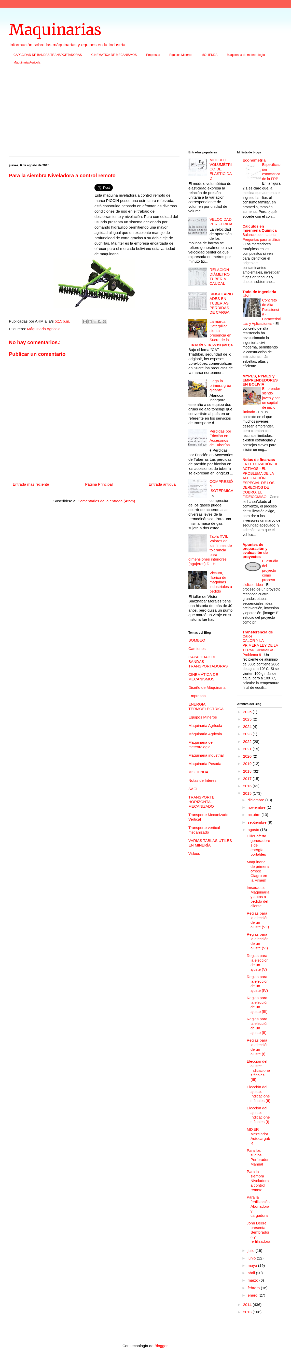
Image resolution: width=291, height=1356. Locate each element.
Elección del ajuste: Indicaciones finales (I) (258, 1115)
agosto (254, 829)
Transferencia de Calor (258, 634)
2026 (248, 712)
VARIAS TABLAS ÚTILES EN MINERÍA (210, 842)
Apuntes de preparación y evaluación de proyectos (255, 550)
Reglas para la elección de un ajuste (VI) (258, 941)
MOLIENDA (210, 55)
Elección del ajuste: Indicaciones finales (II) (258, 1094)
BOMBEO (196, 640)
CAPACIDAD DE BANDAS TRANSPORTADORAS (47, 55)
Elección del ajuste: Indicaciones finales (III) (258, 1070)
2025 (248, 719)
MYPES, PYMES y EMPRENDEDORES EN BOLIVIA (260, 380)
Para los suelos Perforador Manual (258, 1157)
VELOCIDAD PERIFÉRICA (221, 221)
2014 (248, 1304)
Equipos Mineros (180, 55)
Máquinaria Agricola (26, 62)
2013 (248, 1312)
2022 (248, 741)
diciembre (256, 800)
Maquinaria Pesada (204, 763)
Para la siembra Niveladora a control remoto (258, 1180)
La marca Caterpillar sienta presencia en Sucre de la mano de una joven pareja (210, 332)
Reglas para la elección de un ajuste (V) (258, 962)
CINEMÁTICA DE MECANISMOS (114, 55)
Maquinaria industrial (206, 755)
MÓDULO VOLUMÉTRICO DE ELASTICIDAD (221, 169)
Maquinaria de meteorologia (246, 55)
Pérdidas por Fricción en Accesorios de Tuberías (220, 438)
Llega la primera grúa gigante (220, 385)
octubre (254, 814)
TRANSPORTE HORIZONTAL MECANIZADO (201, 801)
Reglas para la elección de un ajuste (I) (258, 1047)
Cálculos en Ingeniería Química (260, 228)
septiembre (258, 822)
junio (252, 1258)
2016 (248, 786)
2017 (248, 778)
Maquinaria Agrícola (205, 725)
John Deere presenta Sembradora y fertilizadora (258, 1232)
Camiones (197, 648)
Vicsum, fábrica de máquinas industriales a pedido (221, 582)
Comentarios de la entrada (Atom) (106, 501)
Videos (194, 853)
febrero (254, 1288)
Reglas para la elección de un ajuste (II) (258, 1026)
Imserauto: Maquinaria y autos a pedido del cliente (258, 896)
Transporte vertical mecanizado (204, 829)
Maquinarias (55, 29)
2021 (248, 749)
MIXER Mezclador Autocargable (258, 1136)
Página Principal (99, 484)
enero (253, 1295)
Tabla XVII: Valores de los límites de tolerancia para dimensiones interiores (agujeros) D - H (210, 550)
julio (252, 1250)
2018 (248, 771)
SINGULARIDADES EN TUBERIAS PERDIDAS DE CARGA (221, 303)
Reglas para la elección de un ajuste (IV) (258, 984)
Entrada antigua (162, 484)
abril (252, 1273)
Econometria (254, 160)
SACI (192, 789)
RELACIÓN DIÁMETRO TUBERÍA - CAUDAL (220, 276)
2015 (248, 793)
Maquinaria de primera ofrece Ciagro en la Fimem (258, 871)
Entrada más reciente (31, 484)
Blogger (161, 1346)
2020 (248, 756)
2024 (248, 726)
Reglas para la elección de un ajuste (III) (258, 1005)
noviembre (257, 807)
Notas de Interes (202, 780)
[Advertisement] (145, 109)
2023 (248, 734)
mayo (253, 1265)
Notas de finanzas (259, 459)
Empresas (153, 55)
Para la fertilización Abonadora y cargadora (258, 1206)
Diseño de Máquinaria (207, 687)
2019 (248, 763)
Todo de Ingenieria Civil (259, 294)
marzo (253, 1280)
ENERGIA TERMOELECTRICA (206, 706)
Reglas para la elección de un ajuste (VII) (258, 920)
